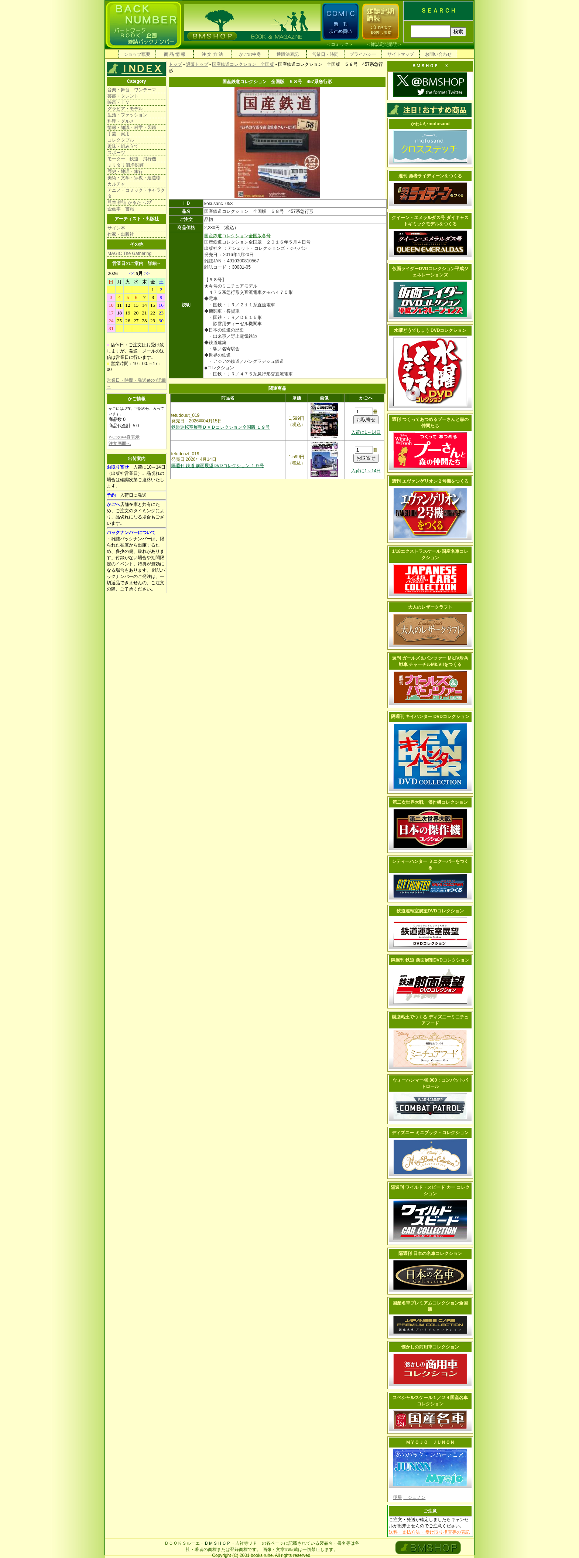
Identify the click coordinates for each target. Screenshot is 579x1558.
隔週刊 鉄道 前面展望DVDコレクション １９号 (217, 465)
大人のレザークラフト (430, 607)
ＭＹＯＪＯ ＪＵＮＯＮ (430, 1442)
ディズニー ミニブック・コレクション (430, 1132)
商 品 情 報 (174, 54)
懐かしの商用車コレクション (430, 1347)
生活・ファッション (127, 115)
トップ (175, 64)
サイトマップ (400, 54)
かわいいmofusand (430, 123)
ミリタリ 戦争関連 (125, 165)
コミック (340, 44)
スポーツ (116, 152)
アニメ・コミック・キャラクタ (136, 193)
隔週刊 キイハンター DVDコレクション (430, 716)
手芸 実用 (118, 133)
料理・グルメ (120, 121)
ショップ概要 (137, 54)
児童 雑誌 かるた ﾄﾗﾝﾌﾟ (130, 202)
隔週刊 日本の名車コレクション (430, 1253)
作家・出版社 (120, 234)
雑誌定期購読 (384, 44)
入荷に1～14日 (366, 432)
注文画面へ (120, 443)
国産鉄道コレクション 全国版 (243, 64)
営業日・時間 (325, 54)
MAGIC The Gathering (129, 253)
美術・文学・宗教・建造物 (134, 177)
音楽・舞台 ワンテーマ (131, 89)
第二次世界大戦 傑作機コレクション (430, 802)
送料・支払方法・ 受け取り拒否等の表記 (429, 1532)
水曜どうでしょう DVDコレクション (430, 330)
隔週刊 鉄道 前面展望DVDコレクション (430, 960)
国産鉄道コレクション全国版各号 (237, 235)
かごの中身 (250, 54)
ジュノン (414, 1497)
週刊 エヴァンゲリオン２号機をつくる (430, 481)
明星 (397, 1497)
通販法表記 (288, 54)
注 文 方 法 (212, 54)
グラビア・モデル (125, 108)
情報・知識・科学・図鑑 (131, 127)
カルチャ (116, 184)
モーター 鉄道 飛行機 (131, 158)
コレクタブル (120, 140)
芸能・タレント (122, 96)
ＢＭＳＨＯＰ (217, 1543)
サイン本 (116, 228)
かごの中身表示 (124, 437)
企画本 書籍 (120, 208)
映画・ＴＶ (118, 102)
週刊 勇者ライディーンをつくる (430, 175)
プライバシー (363, 54)
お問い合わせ (438, 54)
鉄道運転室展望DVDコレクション (430, 911)
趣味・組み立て (122, 146)
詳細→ (154, 263)
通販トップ (197, 64)
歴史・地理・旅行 (125, 171)
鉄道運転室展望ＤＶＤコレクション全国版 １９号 (220, 427)
